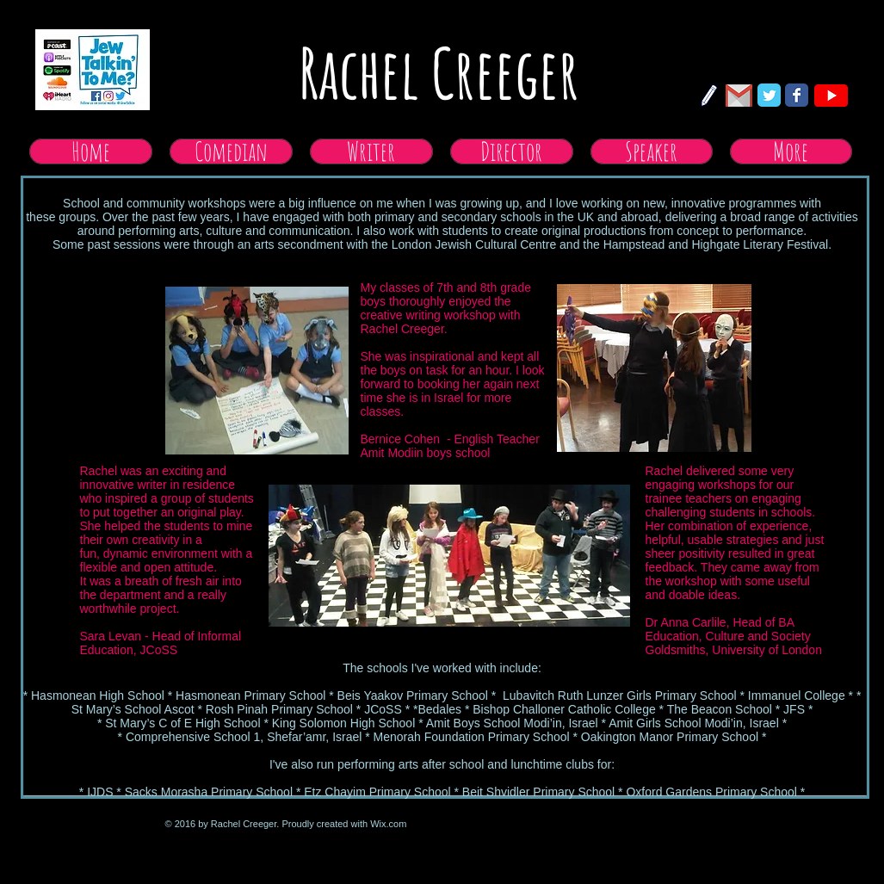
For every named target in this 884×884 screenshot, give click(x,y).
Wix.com (388, 824)
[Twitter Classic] (769, 95)
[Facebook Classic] (796, 95)
